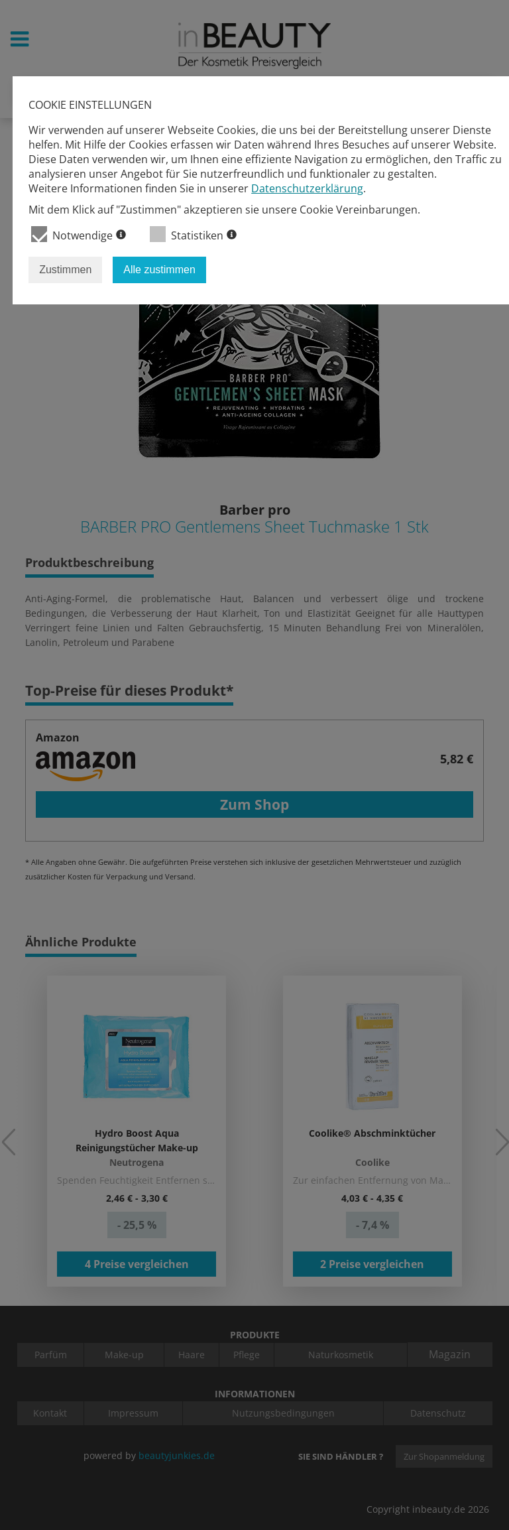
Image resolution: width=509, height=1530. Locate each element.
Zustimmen (65, 269)
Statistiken (193, 234)
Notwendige (78, 234)
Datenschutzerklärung (307, 188)
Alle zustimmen (159, 269)
